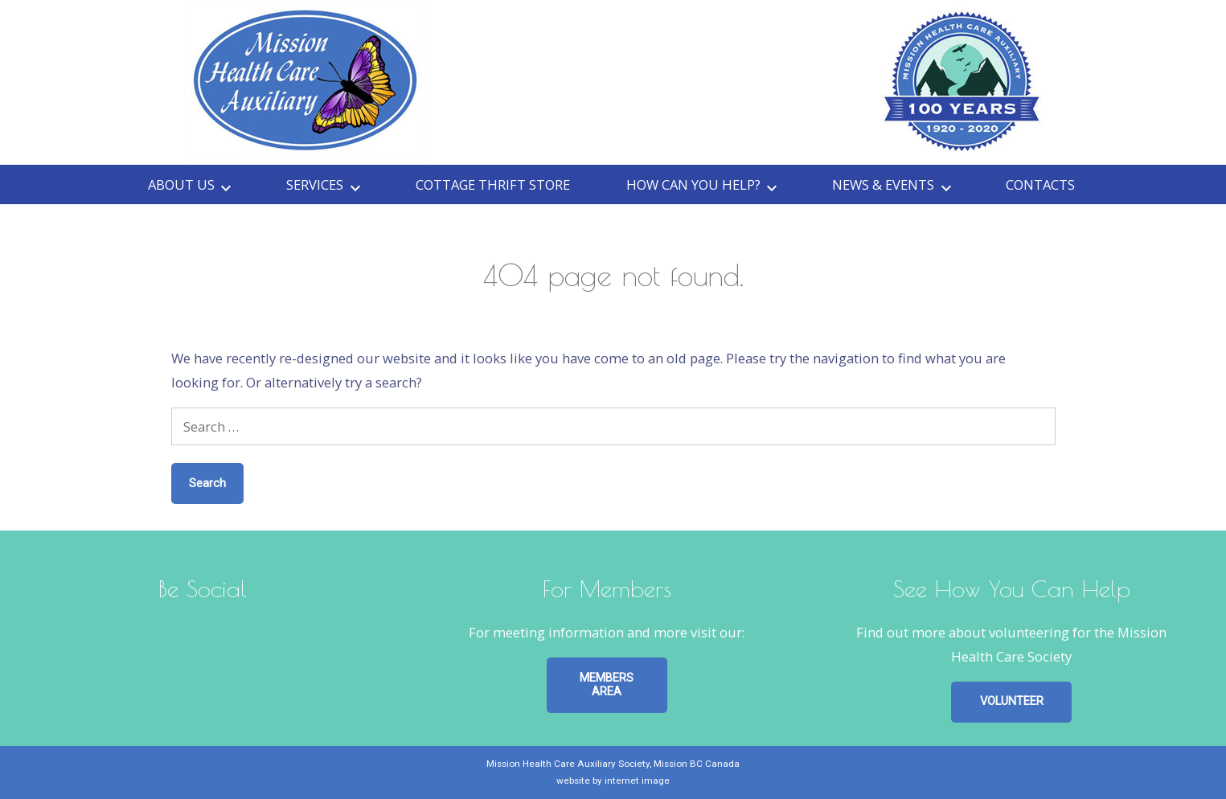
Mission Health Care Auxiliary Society (568, 763)
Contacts (1040, 184)
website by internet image (613, 780)
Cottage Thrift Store (493, 184)
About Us (181, 184)
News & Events (883, 184)
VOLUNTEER (1012, 701)
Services (314, 184)
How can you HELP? (693, 184)
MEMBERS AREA (607, 684)
